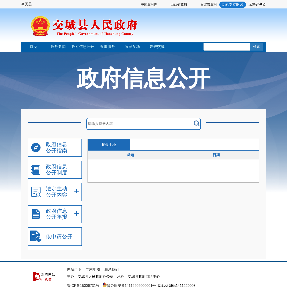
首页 (33, 47)
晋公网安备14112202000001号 (129, 286)
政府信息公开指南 (56, 147)
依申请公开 (59, 236)
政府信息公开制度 (56, 169)
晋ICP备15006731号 (83, 286)
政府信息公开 (82, 47)
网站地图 (93, 269)
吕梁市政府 (208, 4)
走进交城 (157, 47)
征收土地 (109, 145)
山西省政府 (179, 4)
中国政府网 (149, 4)
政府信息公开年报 (56, 214)
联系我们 (111, 269)
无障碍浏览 (257, 4)
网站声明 (74, 269)
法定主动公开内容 (56, 192)
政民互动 (132, 47)
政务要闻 (58, 47)
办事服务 (107, 47)
